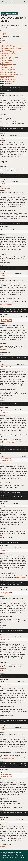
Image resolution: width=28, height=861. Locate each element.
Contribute (22, 857)
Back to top (4, 859)
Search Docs (5, 857)
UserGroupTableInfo (6, 304)
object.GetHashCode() (7, 76)
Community (13, 854)
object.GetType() (5, 77)
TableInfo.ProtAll (5, 55)
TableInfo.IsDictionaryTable (8, 64)
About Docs (13, 857)
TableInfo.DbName (5, 62)
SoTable (3, 184)
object (4, 33)
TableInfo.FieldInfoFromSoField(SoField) (11, 48)
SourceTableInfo (21, 577)
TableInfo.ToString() (5, 45)
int (1, 231)
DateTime (3, 349)
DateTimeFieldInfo (6, 366)
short (7, 805)
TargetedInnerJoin (6, 319)
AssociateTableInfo (9, 443)
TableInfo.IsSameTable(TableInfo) (9, 52)
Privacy (13, 855)
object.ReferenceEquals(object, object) (11, 74)
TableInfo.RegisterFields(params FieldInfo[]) (12, 47)
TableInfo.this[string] (6, 67)
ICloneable (3, 40)
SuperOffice (8, 81)
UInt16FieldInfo (5, 822)
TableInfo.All (3, 65)
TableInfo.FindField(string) (7, 53)
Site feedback (21, 855)
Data (15, 81)
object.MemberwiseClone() (8, 79)
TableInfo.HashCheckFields (8, 59)
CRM (13, 81)
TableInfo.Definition (5, 188)
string (2, 138)
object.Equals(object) (6, 71)
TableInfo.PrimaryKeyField (7, 69)
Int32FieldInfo (5, 276)
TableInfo (5, 35)
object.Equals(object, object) (8, 72)
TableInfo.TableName (6, 60)
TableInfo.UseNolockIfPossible (9, 57)
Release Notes (5, 855)
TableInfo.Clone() (5, 50)
